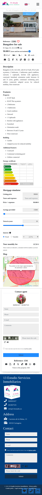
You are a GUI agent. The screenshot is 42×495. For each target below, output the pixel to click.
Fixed (7, 237)
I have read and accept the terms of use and (18, 348)
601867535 (25, 305)
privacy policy (28, 348)
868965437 (16, 305)
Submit (21, 355)
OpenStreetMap (28, 285)
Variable (15, 237)
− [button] (6, 261)
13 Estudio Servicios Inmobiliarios (18, 486)
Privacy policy (33, 486)
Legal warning (19, 488)
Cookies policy (10, 488)
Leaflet (20, 285)
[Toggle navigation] (37, 4)
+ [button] (6, 258)
